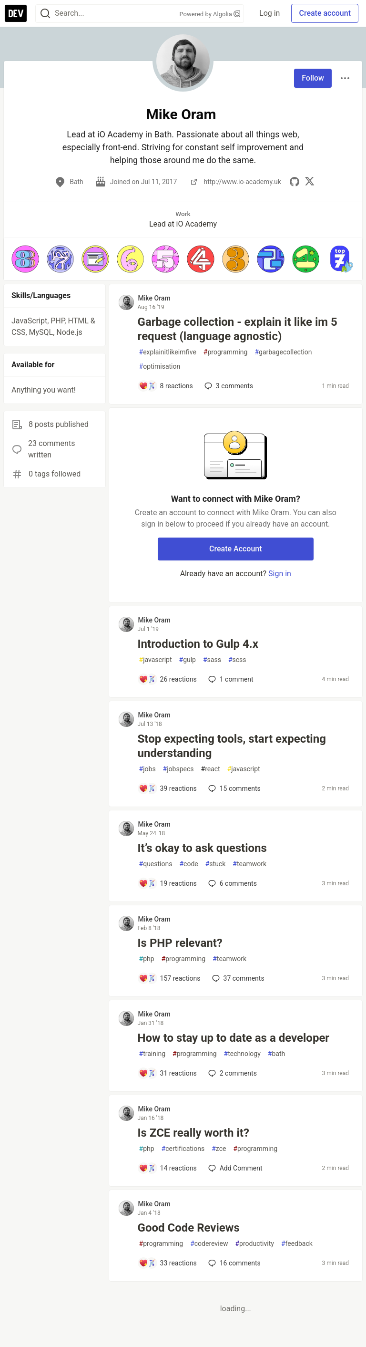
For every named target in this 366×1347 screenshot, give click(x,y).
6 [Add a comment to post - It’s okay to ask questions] (231, 883)
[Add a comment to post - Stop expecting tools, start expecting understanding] (168, 788)
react (210, 769)
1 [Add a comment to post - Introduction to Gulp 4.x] (230, 679)
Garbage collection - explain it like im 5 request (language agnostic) (237, 329)
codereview (209, 1244)
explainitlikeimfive (167, 352)
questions (156, 864)
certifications (183, 1149)
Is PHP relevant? (180, 943)
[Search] (45, 13)
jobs (147, 769)
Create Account (235, 548)
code (188, 864)
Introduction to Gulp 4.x (198, 644)
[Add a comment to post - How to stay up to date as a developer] (168, 1073)
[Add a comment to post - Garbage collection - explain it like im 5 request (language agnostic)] (166, 385)
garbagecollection (283, 352)
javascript (155, 660)
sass (212, 660)
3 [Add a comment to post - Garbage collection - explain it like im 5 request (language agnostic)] (228, 386)
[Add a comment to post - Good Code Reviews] (168, 1263)
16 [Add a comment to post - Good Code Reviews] (233, 1263)
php (146, 959)
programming (225, 352)
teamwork (249, 864)
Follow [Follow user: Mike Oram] (313, 78)
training (152, 1054)
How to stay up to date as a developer (234, 1038)
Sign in (279, 573)
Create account (325, 13)
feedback (297, 1244)
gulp (187, 660)
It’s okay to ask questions (202, 848)
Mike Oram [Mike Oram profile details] (154, 298)
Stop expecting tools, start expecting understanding (232, 746)
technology (242, 1054)
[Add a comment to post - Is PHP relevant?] (169, 978)
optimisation (160, 367)
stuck (215, 864)
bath (276, 1054)
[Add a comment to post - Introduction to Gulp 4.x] (168, 679)
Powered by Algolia (210, 14)
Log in (269, 13)
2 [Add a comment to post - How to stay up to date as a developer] (231, 1073)
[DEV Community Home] (16, 13)
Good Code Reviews (189, 1227)
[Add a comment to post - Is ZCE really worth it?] (168, 1168)
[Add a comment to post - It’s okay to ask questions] (168, 883)
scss (237, 660)
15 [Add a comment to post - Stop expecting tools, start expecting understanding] (233, 788)
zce (219, 1149)
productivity (254, 1244)
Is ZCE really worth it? (193, 1133)
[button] (25, 259)
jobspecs (178, 769)
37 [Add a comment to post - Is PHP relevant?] (237, 978)
